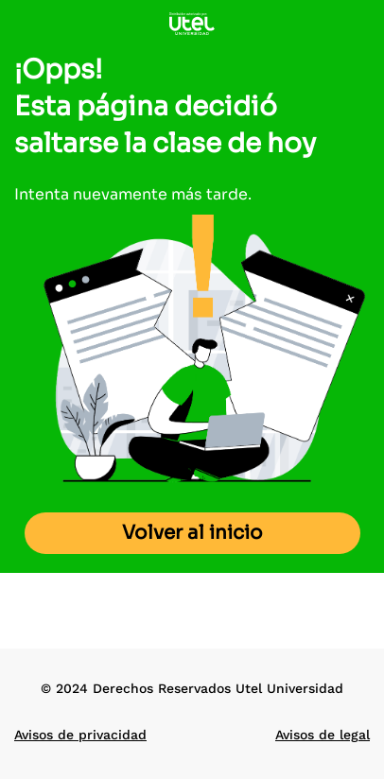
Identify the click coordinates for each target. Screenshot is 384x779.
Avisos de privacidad (80, 734)
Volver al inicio (192, 533)
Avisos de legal (322, 734)
